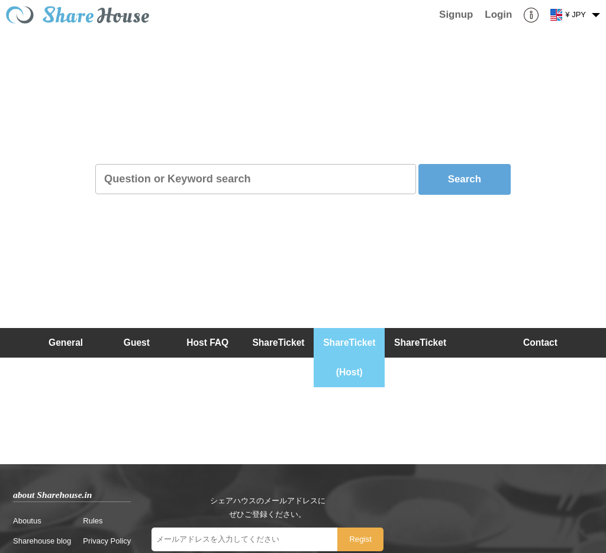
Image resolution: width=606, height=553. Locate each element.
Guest (137, 342)
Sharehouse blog (42, 540)
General (66, 342)
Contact (540, 342)
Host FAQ (207, 342)
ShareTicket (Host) (349, 357)
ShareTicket (278, 342)
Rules (92, 520)
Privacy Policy (107, 540)
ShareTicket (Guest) (420, 357)
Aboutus (27, 520)
